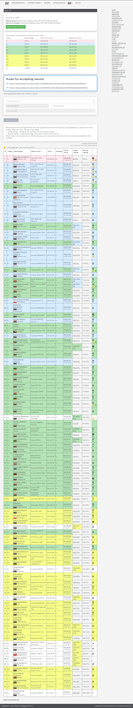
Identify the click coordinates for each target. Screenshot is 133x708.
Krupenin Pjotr (19, 637)
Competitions (35, 3)
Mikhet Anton (19, 279)
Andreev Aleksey (20, 190)
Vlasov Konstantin (21, 377)
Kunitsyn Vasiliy (20, 482)
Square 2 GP (117, 62)
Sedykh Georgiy (20, 335)
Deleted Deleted (20, 289)
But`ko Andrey (19, 319)
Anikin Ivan (18, 185)
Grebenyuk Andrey (21, 174)
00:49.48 (67, 536)
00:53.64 (67, 581)
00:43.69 (67, 397)
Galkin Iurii (18, 409)
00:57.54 (67, 618)
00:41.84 (67, 314)
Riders (47, 3)
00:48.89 (67, 531)
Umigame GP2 (118, 87)
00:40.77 (67, 236)
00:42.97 (67, 367)
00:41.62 (67, 289)
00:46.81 (67, 472)
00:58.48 (67, 637)
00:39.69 (67, 185)
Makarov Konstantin (22, 247)
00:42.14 (67, 329)
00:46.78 (67, 462)
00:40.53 (67, 231)
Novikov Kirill (19, 314)
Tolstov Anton (19, 541)
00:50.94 (67, 551)
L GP (113, 39)
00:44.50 (67, 416)
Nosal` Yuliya (19, 449)
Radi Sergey (18, 592)
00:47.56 (67, 498)
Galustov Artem (20, 261)
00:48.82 (67, 526)
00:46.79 (67, 467)
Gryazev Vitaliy (20, 402)
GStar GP (116, 31)
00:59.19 (67, 647)
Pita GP (115, 49)
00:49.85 (67, 541)
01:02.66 (67, 674)
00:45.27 (67, 444)
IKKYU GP (115, 35)
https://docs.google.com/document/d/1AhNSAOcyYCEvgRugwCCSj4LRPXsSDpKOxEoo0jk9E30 (48, 87)
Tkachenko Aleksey (21, 157)
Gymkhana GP (59, 3)
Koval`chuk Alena (20, 668)
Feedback (5, 706)
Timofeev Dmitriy (21, 274)
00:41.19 (67, 262)
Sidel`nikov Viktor (21, 236)
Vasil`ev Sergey (20, 597)
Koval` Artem (19, 498)
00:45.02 (67, 434)
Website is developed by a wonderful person (113, 706)
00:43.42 (67, 390)
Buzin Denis (18, 477)
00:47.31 (67, 493)
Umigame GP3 (118, 89)
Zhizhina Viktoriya (21, 551)
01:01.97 (67, 663)
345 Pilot (17, 294)
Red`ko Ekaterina (20, 546)
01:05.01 (67, 685)
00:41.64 (67, 294)
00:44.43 (67, 410)
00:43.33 (67, 384)
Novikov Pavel (19, 219)
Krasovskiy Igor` (20, 462)
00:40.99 (67, 247)
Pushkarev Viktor (20, 526)
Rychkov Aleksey (20, 607)
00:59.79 (67, 653)
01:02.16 (67, 668)
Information (18, 3)
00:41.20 (67, 269)
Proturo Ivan (19, 647)
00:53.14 (67, 568)
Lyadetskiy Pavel (20, 169)
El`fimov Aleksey (20, 536)
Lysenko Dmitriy (20, 242)
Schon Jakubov (20, 472)
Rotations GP (118, 53)
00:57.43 (67, 612)
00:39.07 (67, 169)
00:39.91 (67, 190)
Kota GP (115, 37)
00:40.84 (67, 242)
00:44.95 (67, 429)
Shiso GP (115, 60)
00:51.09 (67, 557)
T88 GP (115, 68)
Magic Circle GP (119, 43)
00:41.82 (67, 307)
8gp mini (115, 12)
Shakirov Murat (20, 429)
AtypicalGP (117, 18)
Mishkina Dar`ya (20, 663)
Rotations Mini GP (120, 56)
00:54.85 (67, 597)
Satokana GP (117, 58)
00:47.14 (67, 487)
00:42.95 (67, 360)
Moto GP (115, 45)
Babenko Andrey (20, 231)
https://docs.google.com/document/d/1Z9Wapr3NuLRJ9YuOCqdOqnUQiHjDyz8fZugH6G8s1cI (47, 83)
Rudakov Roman (20, 510)
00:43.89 (67, 403)
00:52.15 (67, 562)
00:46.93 (67, 477)
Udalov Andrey (19, 384)
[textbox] (49, 101)
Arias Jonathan (19, 195)
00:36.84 (67, 158)
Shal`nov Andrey (20, 658)
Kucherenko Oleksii (21, 487)
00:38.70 (67, 164)
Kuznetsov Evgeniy (21, 284)
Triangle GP (117, 74)
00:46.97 (67, 482)
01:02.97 (67, 680)
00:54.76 (67, 592)
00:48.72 (67, 520)
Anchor (115, 14)
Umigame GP (117, 85)
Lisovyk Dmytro (20, 439)
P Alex (16, 324)
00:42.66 (67, 353)
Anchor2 (116, 16)
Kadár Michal (19, 329)
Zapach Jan (18, 180)
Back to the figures (11, 700)
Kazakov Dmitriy (20, 586)
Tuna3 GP (116, 81)
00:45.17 (67, 439)
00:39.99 (67, 196)
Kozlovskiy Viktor (21, 492)
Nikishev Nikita (19, 531)
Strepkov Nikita (20, 352)
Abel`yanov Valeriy (21, 467)
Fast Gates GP (118, 24)
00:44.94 (67, 422)
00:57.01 (67, 607)
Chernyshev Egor (20, 340)
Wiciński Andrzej (20, 515)
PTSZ (114, 51)
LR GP (114, 41)
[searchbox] (27, 105)
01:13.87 (67, 692)
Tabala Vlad (18, 397)
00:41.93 (67, 324)
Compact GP (117, 20)
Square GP (116, 66)
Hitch (114, 33)
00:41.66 (67, 300)
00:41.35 (67, 279)
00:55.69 (67, 602)
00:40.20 (67, 204)
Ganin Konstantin (20, 520)
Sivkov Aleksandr (20, 444)
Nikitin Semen (19, 164)
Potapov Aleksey (20, 581)
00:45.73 (67, 455)
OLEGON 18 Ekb (20, 434)
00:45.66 (67, 449)
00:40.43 (67, 225)
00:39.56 (67, 180)
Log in (78, 3)
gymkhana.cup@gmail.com (22, 706)
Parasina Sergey (20, 685)
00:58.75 (67, 642)
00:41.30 (67, 274)
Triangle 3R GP (118, 72)
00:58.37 (67, 631)
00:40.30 (67, 219)
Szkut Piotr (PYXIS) (21, 300)
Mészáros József (20, 653)
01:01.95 (67, 658)
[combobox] (50, 101)
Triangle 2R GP (118, 70)
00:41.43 (67, 284)
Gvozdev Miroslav (21, 642)
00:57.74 (67, 625)
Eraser (115, 22)
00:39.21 (67, 174)
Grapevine (116, 26)
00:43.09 (67, 378)
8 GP (114, 10)
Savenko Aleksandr (21, 416)
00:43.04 (67, 372)
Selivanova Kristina (21, 625)
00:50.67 (67, 546)
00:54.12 (67, 586)
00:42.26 (67, 346)
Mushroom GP (118, 47)
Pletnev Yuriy (19, 612)
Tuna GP (115, 83)
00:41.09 (67, 254)
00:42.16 (67, 335)
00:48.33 (67, 504)
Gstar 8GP (116, 29)
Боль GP (115, 91)
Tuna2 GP (116, 78)
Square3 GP (117, 64)
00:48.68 (67, 515)
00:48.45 (67, 510)
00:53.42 (67, 575)
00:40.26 (67, 213)
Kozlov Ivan (18, 224)
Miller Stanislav (20, 269)
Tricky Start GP (119, 76)
